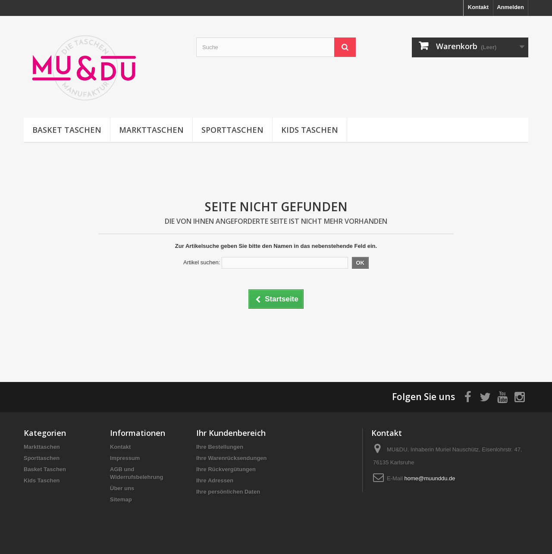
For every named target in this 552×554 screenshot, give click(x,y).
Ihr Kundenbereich (231, 433)
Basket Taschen (66, 130)
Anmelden (510, 7)
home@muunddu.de (429, 478)
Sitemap (121, 499)
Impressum (125, 458)
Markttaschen (151, 130)
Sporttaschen (232, 130)
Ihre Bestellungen (219, 447)
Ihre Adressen (214, 480)
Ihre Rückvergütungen (226, 469)
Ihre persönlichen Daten (228, 491)
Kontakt (478, 7)
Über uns (122, 488)
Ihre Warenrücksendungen (231, 458)
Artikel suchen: (201, 262)
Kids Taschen (309, 130)
